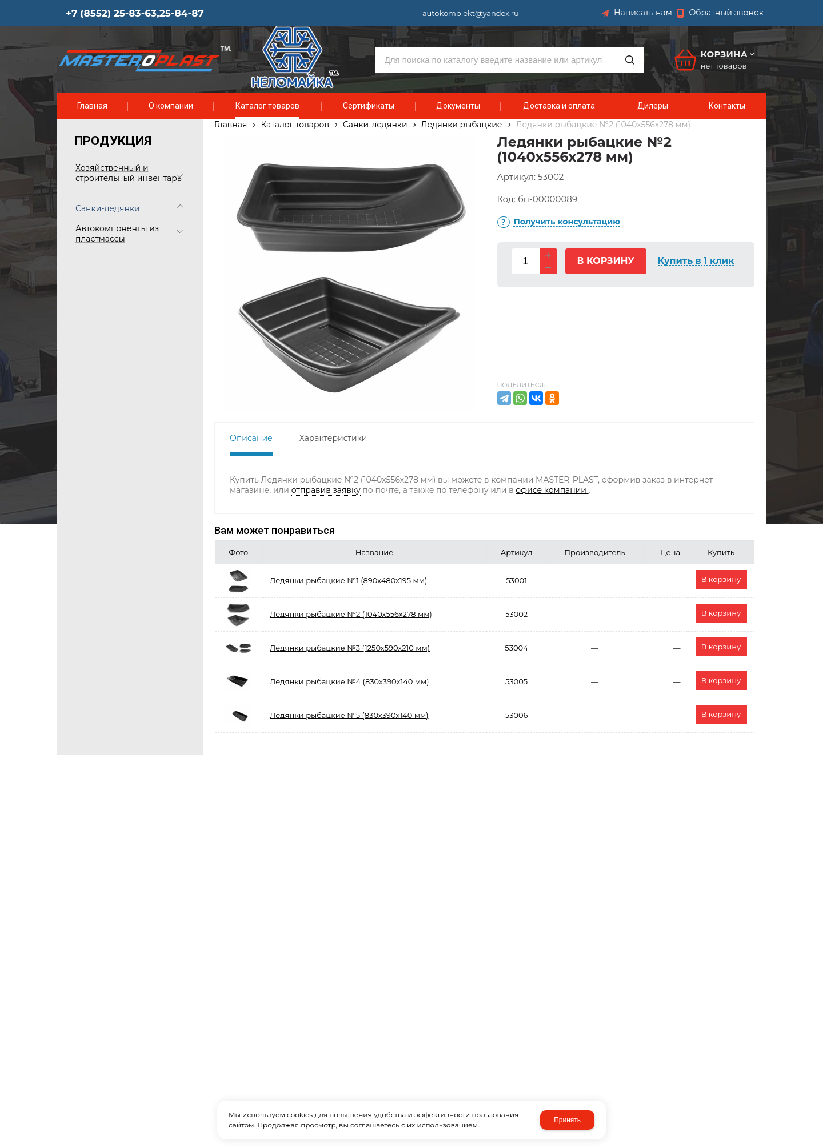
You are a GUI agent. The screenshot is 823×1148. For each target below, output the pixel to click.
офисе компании (552, 490)
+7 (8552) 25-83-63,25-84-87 (135, 13)
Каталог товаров (295, 124)
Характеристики (333, 438)
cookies (300, 1114)
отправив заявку (326, 490)
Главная (230, 124)
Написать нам (643, 13)
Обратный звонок (726, 13)
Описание (251, 438)
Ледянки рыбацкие (461, 124)
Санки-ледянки (375, 124)
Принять (567, 1120)
